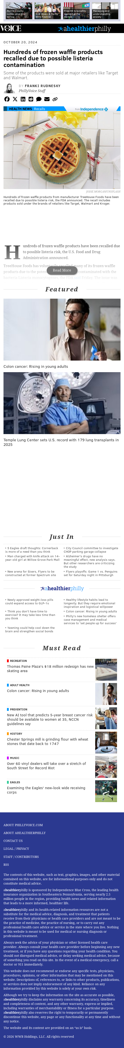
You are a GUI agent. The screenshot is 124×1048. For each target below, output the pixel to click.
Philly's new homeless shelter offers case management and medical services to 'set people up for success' (90, 619)
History (16, 734)
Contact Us (13, 841)
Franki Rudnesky (43, 85)
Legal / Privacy (16, 848)
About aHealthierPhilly (24, 833)
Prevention (18, 709)
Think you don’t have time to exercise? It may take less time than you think (30, 614)
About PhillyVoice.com (23, 825)
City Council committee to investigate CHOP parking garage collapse (91, 550)
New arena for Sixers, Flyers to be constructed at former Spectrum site (30, 573)
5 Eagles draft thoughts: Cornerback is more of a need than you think (31, 550)
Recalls (39, 108)
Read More (62, 270)
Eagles (15, 782)
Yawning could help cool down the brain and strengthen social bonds (30, 629)
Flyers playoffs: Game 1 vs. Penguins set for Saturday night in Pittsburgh (90, 573)
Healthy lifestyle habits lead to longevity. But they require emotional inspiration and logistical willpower (89, 603)
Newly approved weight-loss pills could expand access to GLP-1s (29, 601)
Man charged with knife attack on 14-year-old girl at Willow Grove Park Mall (32, 558)
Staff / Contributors (21, 857)
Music (14, 758)
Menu (117, 28)
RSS (6, 864)
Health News (20, 108)
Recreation (18, 661)
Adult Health (19, 685)
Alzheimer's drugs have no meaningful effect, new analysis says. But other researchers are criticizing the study (89, 561)
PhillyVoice (10, 28)
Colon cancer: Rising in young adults (91, 611)
